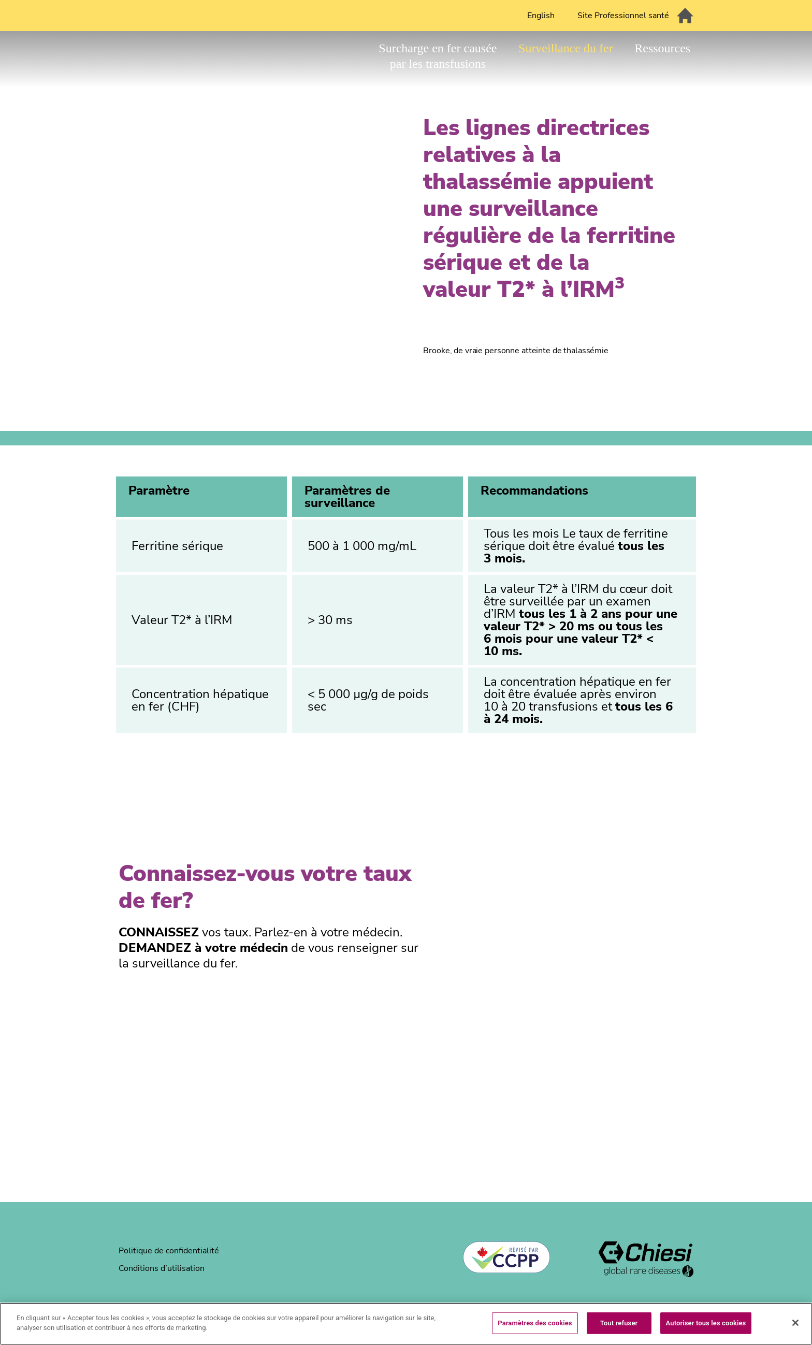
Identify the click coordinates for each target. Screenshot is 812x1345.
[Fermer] (795, 1322)
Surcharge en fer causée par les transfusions (438, 55)
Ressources (662, 48)
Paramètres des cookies (535, 1323)
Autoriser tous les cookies (706, 1323)
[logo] (646, 1261)
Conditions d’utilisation (162, 1268)
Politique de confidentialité (169, 1250)
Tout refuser (619, 1323)
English (541, 15)
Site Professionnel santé (623, 15)
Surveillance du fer (565, 48)
